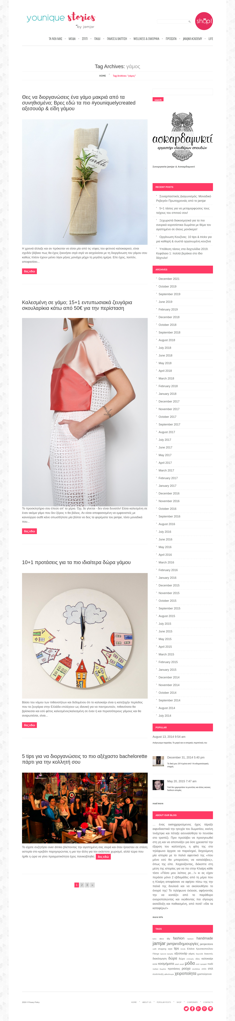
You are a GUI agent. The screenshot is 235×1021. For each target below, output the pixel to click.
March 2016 (166, 562)
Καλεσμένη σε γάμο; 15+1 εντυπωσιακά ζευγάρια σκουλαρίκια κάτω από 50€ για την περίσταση (77, 305)
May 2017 (165, 455)
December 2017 (169, 401)
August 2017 (167, 432)
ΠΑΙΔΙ (97, 38)
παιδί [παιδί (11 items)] (210, 964)
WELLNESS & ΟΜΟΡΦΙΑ (146, 38)
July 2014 (165, 715)
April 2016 (165, 554)
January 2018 (167, 393)
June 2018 (165, 355)
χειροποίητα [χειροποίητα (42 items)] (185, 973)
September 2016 (169, 516)
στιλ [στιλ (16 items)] (210, 968)
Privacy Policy (33, 1002)
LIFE (210, 38)
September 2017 (169, 424)
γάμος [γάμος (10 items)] (191, 953)
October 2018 (167, 324)
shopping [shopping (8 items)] (162, 949)
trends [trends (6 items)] (183, 949)
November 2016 (169, 501)
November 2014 (169, 685)
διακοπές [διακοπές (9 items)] (208, 954)
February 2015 (168, 662)
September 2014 (169, 700)
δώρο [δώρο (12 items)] (182, 958)
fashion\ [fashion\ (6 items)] (190, 939)
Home (102, 76)
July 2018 (165, 347)
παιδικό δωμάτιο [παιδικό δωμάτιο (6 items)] (159, 969)
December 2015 (169, 585)
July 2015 (165, 623)
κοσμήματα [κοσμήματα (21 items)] (166, 963)
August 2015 (167, 616)
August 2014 (167, 708)
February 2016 (168, 570)
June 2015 (165, 631)
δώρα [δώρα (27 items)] (172, 958)
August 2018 (167, 340)
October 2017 (167, 416)
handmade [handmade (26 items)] (204, 938)
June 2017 (165, 447)
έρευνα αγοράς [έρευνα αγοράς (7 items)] (166, 954)
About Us (146, 1002)
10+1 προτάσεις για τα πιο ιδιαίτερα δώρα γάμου (76, 562)
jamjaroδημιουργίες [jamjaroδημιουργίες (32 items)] (183, 944)
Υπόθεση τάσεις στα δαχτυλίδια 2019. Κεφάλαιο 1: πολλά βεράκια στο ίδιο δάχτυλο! (182, 253)
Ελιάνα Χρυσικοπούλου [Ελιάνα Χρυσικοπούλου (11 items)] (200, 948)
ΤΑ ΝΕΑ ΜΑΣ (55, 38)
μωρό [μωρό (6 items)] (182, 964)
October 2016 (167, 508)
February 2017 (168, 478)
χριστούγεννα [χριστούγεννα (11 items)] (204, 974)
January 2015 (167, 669)
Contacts (208, 1002)
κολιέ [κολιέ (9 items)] (155, 964)
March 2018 (166, 378)
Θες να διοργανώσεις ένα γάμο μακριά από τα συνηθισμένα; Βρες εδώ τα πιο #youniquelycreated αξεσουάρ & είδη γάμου (78, 102)
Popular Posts (164, 1002)
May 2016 (165, 547)
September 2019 (169, 294)
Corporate (192, 1002)
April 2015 (165, 646)
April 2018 (165, 370)
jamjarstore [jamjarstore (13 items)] (206, 944)
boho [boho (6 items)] (155, 939)
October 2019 (167, 286)
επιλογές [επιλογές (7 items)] (190, 959)
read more (158, 803)
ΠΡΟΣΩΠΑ (171, 38)
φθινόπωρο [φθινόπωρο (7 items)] (169, 974)
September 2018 (169, 332)
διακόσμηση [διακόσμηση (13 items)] (160, 958)
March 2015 (166, 654)
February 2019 (168, 309)
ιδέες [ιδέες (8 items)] (198, 959)
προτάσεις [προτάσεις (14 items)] (174, 968)
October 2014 (167, 692)
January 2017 (167, 485)
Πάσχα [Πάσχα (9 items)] (156, 954)
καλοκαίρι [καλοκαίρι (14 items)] (207, 958)
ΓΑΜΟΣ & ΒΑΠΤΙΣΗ (117, 38)
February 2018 (168, 386)
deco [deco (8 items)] (161, 939)
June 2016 (165, 539)
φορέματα (101, 517)
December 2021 (169, 278)
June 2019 (165, 301)
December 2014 (169, 677)
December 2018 (169, 317)
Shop (179, 1002)
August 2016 (167, 524)
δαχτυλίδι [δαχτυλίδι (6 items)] (199, 954)
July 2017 (165, 439)
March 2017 (166, 470)
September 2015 (169, 608)
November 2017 (169, 409)
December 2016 (169, 493)
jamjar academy (192, 38)
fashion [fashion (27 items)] (178, 938)
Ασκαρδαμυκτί (186, 166)
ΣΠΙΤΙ (85, 38)
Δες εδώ (29, 271)
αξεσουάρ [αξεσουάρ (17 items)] (180, 953)
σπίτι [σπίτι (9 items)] (204, 969)
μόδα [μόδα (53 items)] (190, 963)
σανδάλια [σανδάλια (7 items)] (196, 969)
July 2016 (165, 531)
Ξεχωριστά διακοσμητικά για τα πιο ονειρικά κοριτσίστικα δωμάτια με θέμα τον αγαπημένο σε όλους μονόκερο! (183, 225)
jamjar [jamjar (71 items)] (159, 943)
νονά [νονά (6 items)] (197, 964)
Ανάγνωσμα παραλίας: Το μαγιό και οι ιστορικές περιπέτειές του (180, 743)
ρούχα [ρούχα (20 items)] (186, 968)
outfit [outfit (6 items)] (154, 949)
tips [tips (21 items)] (176, 948)
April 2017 (165, 462)
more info (158, 917)
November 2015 (169, 593)
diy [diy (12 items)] (168, 938)
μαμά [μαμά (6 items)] (177, 964)
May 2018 (165, 363)
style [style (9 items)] (170, 949)
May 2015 (165, 639)
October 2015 (167, 600)
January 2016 (167, 577)
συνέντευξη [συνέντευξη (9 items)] (158, 974)
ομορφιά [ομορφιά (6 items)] (203, 964)
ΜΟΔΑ (72, 38)
